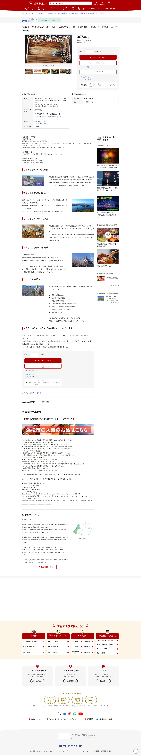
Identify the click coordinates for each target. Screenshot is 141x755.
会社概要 (32, 751)
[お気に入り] (135, 751)
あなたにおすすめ (63, 8)
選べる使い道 (85, 77)
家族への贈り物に (101, 653)
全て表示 (112, 85)
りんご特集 (75, 646)
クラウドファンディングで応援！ (105, 640)
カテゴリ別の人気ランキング (30, 641)
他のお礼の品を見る (42, 123)
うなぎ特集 (75, 641)
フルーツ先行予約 (52, 652)
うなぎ (39, 393)
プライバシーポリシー (72, 751)
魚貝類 (31, 393)
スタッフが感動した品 (53, 646)
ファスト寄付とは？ (87, 67)
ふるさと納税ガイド (38, 681)
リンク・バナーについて (57, 751)
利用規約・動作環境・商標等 (102, 751)
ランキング (52, 8)
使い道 (82, 8)
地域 (42, 8)
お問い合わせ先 (86, 79)
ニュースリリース (42, 751)
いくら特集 (87, 641)
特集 (73, 8)
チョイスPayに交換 (102, 649)
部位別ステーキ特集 (75, 652)
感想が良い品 (26, 652)
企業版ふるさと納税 (105, 719)
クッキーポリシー (87, 751)
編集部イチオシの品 (53, 641)
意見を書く (103, 681)
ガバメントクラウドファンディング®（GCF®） (65, 719)
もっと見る (114, 285)
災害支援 (90, 719)
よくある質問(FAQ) (70, 681)
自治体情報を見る (46, 567)
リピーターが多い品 (28, 646)
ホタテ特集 (87, 646)
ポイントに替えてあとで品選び (105, 644)
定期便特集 (87, 652)
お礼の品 (29, 8)
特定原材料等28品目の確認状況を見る (48, 117)
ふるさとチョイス (37, 719)
